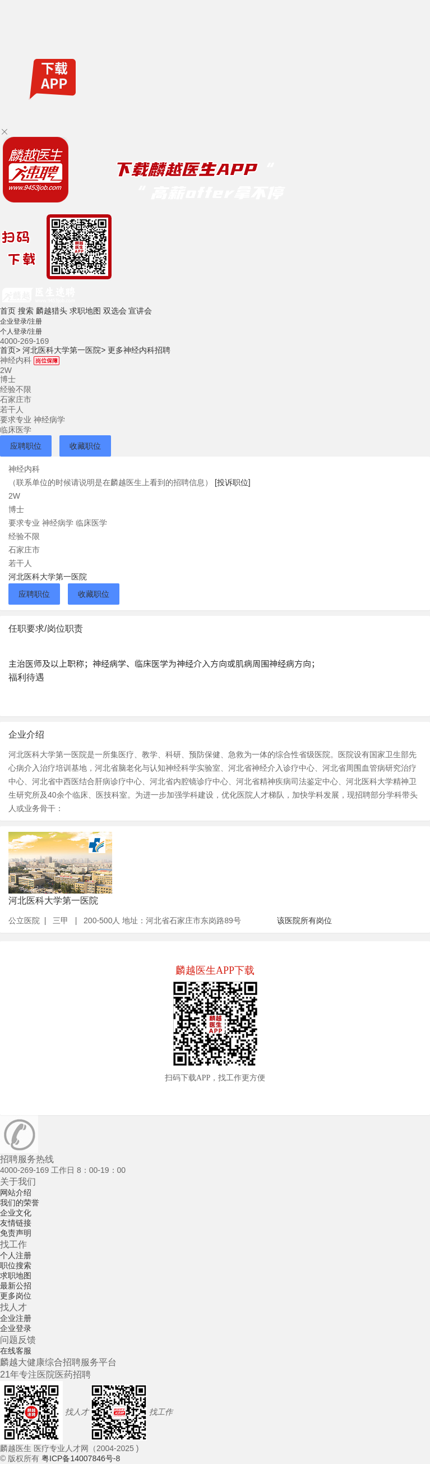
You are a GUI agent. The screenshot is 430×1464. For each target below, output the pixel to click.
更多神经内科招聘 (139, 350)
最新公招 (15, 1285)
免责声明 (15, 1232)
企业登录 (15, 1328)
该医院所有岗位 (304, 920)
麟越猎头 (51, 310)
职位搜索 (15, 1265)
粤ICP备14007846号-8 (80, 1458)
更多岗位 (15, 1295)
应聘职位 (25, 445)
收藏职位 (85, 445)
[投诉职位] (233, 482)
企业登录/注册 (21, 321)
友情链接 (15, 1222)
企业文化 (15, 1212)
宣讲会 (140, 310)
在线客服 (15, 1350)
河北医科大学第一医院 (63, 350)
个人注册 (15, 1255)
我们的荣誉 (19, 1202)
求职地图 (85, 310)
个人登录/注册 (21, 331)
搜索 (26, 310)
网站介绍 (15, 1192)
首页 (8, 310)
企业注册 (15, 1318)
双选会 (115, 310)
